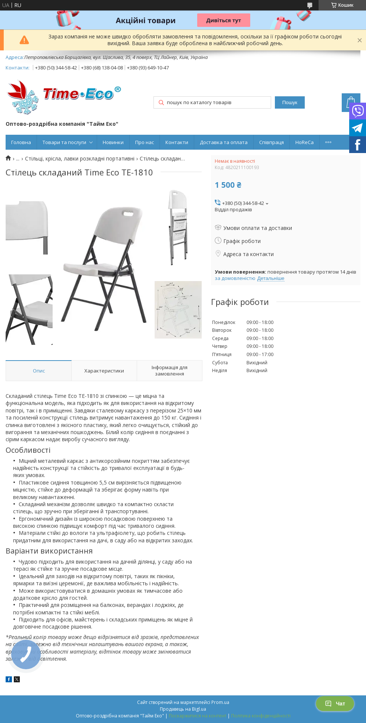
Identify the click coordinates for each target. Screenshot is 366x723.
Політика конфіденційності (261, 716)
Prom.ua (220, 702)
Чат (335, 703)
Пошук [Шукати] (289, 102)
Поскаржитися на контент (197, 716)
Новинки (113, 142)
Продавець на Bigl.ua (183, 709)
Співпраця (271, 142)
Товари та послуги (64, 142)
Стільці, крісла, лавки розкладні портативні (79, 158)
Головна (21, 142)
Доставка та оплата (224, 142)
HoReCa (304, 142)
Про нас (144, 142)
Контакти (176, 142)
